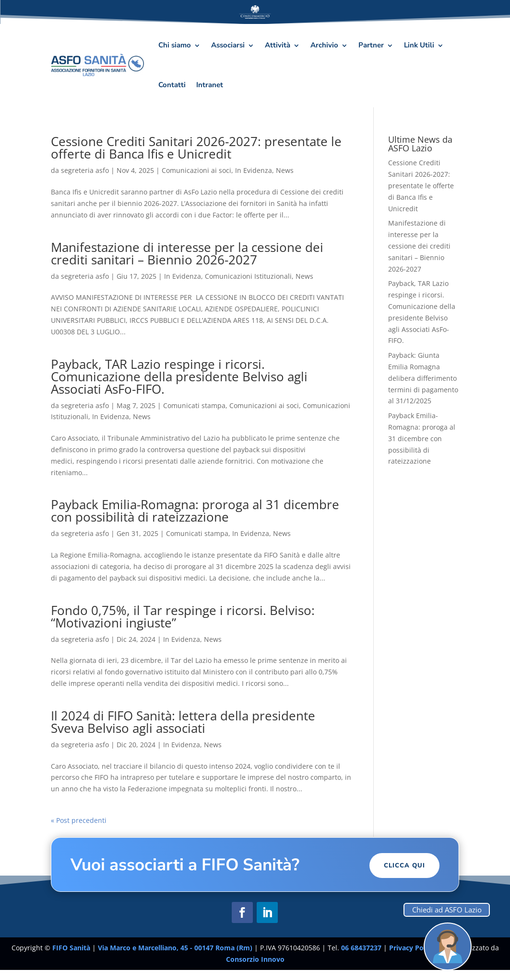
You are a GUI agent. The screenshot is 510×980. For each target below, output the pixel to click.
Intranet (209, 85)
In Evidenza (253, 170)
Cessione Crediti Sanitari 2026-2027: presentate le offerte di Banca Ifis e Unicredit (196, 147)
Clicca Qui (404, 865)
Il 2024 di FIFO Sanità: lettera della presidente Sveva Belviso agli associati (183, 722)
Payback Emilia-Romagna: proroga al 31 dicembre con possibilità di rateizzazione (195, 510)
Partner (371, 45)
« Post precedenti (79, 820)
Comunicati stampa (194, 405)
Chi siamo (174, 45)
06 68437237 (361, 947)
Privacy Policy (413, 947)
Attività (277, 45)
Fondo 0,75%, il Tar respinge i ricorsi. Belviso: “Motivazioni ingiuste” (183, 616)
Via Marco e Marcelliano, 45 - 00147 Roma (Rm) (176, 947)
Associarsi (228, 45)
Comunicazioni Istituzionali (248, 276)
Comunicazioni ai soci (196, 170)
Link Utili (419, 45)
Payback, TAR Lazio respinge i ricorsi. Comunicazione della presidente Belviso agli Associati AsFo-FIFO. (179, 376)
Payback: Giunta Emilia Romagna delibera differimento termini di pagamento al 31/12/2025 (423, 378)
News (285, 170)
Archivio (324, 45)
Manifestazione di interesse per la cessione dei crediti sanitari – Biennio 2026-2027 (187, 253)
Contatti (172, 85)
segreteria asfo (85, 170)
